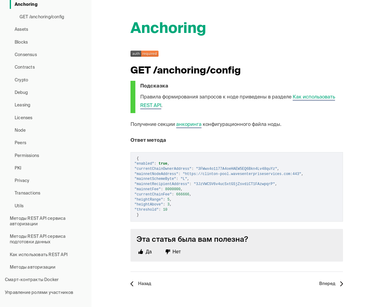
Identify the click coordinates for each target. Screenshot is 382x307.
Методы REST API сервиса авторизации (38, 221)
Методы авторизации (33, 267)
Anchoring (26, 4)
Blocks (21, 42)
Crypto (21, 80)
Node (20, 130)
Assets (21, 29)
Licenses (24, 118)
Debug (21, 93)
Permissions (27, 156)
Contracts (25, 67)
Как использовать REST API (39, 255)
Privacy (22, 181)
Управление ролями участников (39, 293)
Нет (177, 251)
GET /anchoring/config (42, 17)
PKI (18, 168)
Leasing (22, 105)
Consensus (26, 55)
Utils (19, 206)
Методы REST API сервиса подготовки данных (38, 239)
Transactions (27, 193)
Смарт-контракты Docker (32, 280)
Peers (20, 143)
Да (149, 251)
